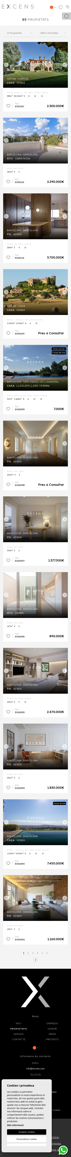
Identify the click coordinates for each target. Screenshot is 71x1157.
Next (65, 65)
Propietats (18, 1028)
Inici (19, 1023)
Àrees (52, 1034)
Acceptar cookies (27, 1132)
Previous (6, 65)
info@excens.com (35, 1068)
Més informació (15, 1125)
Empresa (52, 1023)
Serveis (19, 1034)
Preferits (52, 1039)
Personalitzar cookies (26, 1139)
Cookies (56, 1110)
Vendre (52, 1028)
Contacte (19, 1039)
